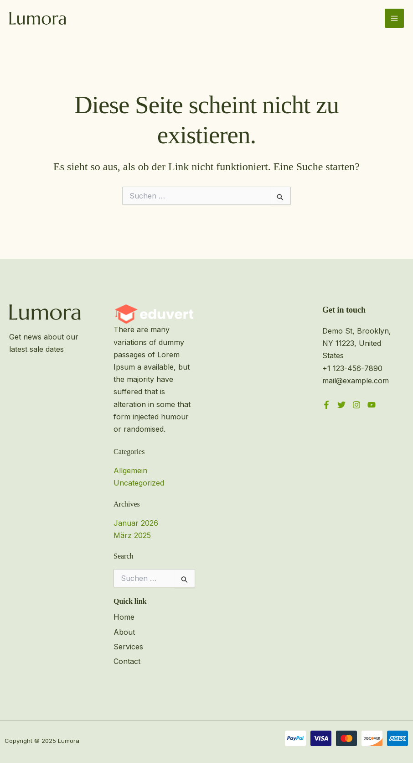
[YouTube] (371, 405)
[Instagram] (356, 405)
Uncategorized (139, 482)
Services (128, 646)
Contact (127, 661)
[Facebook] (326, 405)
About (124, 632)
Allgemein (130, 470)
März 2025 (132, 535)
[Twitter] (341, 405)
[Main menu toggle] (394, 18)
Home (124, 617)
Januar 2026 (136, 523)
